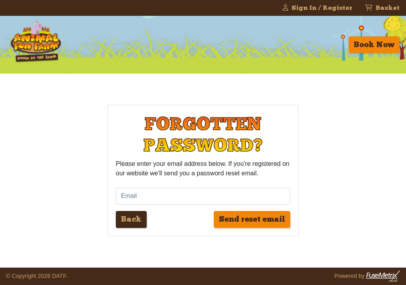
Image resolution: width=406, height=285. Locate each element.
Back (131, 219)
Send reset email (252, 219)
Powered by (367, 276)
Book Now (374, 44)
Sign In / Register (317, 7)
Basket (382, 7)
